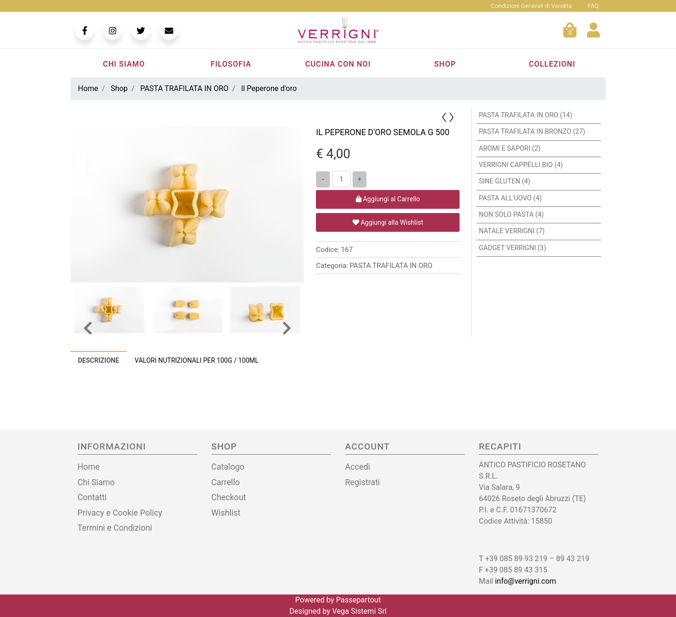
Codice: (327, 249)
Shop (445, 64)
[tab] (98, 360)
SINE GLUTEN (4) (504, 181)
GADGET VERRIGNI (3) (512, 248)
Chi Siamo (124, 64)
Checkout (228, 497)
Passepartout (358, 599)
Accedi (357, 467)
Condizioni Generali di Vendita (531, 5)
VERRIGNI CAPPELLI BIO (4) (521, 165)
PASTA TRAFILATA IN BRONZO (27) (532, 132)
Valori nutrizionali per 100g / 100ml (197, 360)
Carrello (225, 482)
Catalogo (228, 467)
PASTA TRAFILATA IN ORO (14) (525, 115)
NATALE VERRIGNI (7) (512, 231)
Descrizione (98, 360)
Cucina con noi (338, 64)
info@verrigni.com (525, 581)
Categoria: (332, 265)
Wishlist (225, 513)
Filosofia (231, 64)
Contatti (92, 497)
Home (88, 467)
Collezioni (552, 64)
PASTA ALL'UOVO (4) (510, 198)
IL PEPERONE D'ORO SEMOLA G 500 (382, 132)
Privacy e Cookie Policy (119, 513)
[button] (452, 116)
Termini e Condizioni (114, 528)
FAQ (593, 5)
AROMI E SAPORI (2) (509, 148)
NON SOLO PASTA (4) (511, 215)
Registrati (362, 482)
